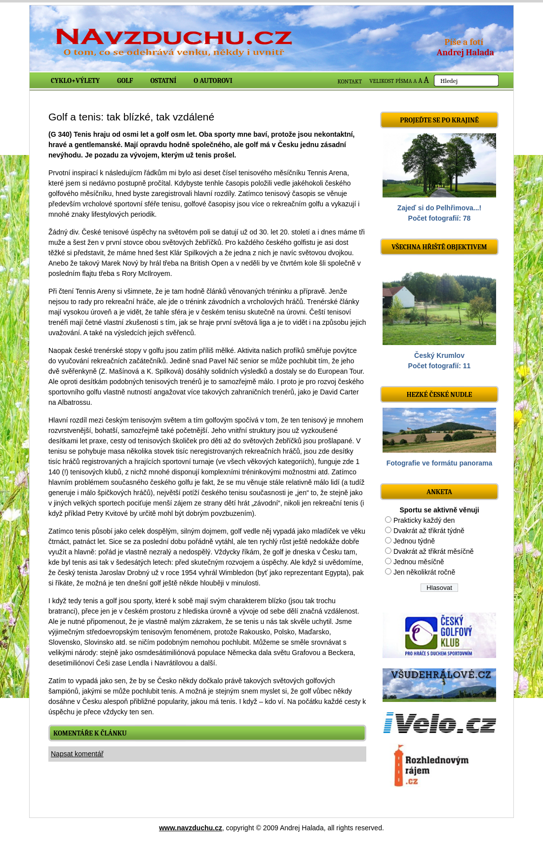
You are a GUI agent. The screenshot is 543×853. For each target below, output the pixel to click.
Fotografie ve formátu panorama (440, 463)
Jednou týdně (414, 541)
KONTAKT (350, 81)
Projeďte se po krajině (439, 120)
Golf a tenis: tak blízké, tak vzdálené (131, 116)
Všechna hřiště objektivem (439, 247)
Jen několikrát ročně (424, 572)
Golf (125, 81)
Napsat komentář (77, 754)
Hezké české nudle (439, 394)
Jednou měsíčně (418, 562)
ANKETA (439, 492)
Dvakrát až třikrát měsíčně (433, 551)
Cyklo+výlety (75, 81)
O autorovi (213, 81)
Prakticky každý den (424, 520)
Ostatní (164, 81)
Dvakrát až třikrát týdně (429, 531)
